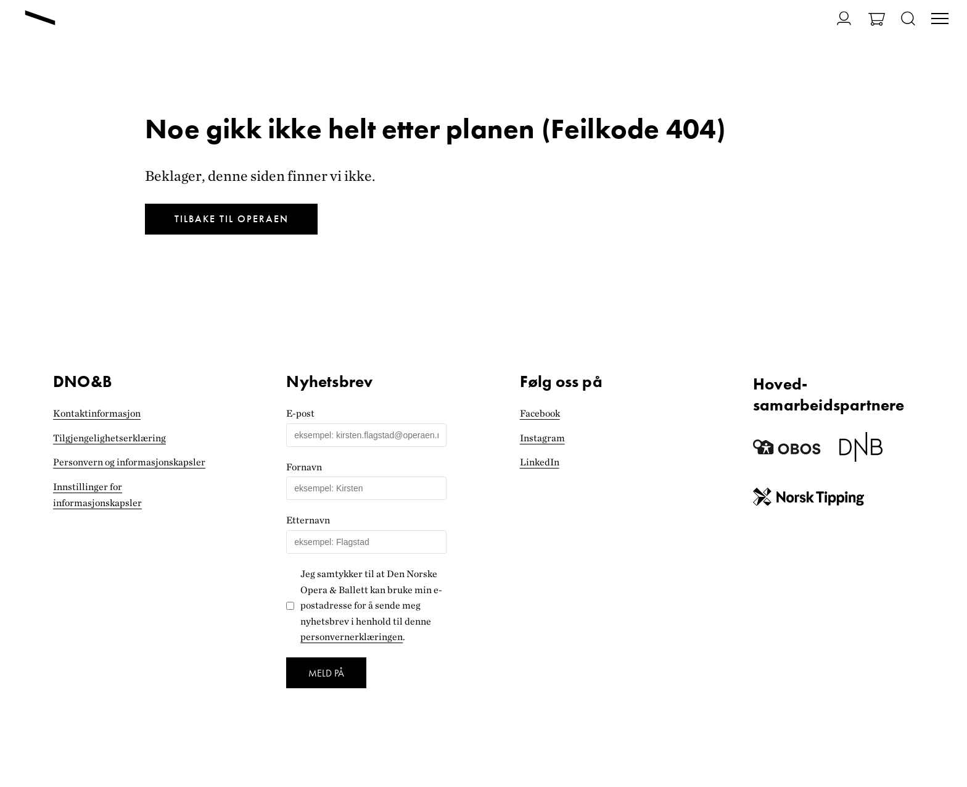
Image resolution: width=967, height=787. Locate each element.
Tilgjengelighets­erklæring (109, 438)
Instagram (542, 438)
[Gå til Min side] (836, 18)
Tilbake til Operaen (232, 218)
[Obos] (787, 451)
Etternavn (308, 520)
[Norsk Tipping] (808, 499)
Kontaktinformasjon (97, 413)
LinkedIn (539, 462)
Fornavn (304, 467)
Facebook (540, 413)
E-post (300, 413)
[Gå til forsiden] (40, 19)
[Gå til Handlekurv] (876, 20)
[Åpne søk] (908, 19)
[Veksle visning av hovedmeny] (939, 20)
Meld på (326, 673)
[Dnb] (861, 451)
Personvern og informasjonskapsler (129, 462)
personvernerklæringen (351, 637)
